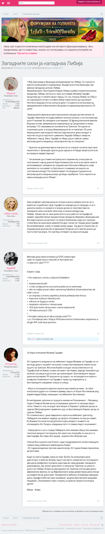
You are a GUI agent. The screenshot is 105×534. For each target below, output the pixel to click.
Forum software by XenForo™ (23, 531)
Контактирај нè (65, 525)
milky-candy (32, 243)
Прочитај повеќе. (27, 53)
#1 (98, 188)
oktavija (33, 339)
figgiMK (30, 334)
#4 (98, 501)
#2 (98, 243)
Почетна (84, 525)
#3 (98, 334)
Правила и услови (73, 528)
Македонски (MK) (9, 525)
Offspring (31, 501)
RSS (102, 525)
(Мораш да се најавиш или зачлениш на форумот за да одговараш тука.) (72, 511)
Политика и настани (22, 68)
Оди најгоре (95, 525)
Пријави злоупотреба (55, 528)
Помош (76, 525)
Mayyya (47, 68)
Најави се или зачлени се (89, 2)
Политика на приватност (93, 528)
